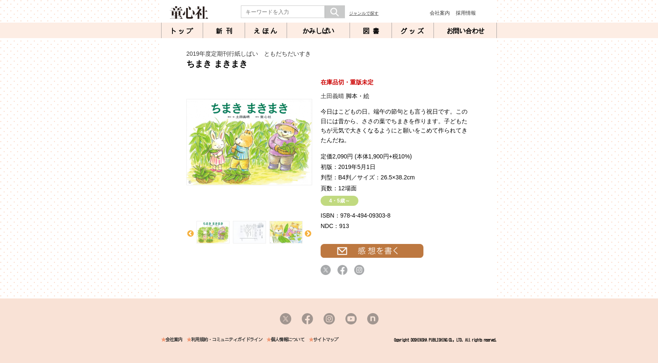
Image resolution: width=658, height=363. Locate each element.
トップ (182, 31)
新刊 (226, 31)
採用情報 (466, 13)
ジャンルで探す (364, 13)
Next (308, 234)
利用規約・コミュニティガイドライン (226, 339)
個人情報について (287, 339)
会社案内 (440, 13)
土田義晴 (332, 96)
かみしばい (318, 31)
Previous (190, 234)
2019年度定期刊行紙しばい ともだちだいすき (248, 53)
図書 (373, 31)
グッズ (413, 31)
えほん (266, 31)
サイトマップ (325, 339)
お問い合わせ (465, 31)
